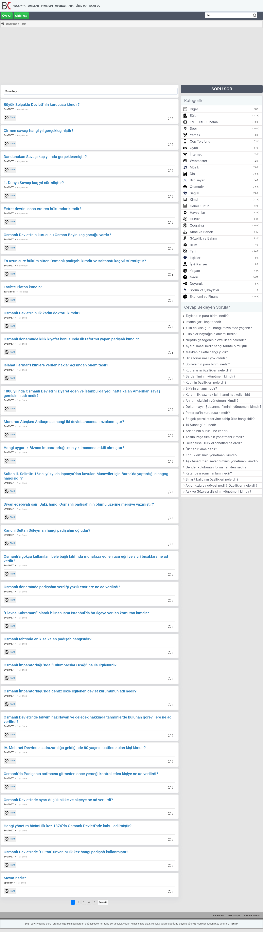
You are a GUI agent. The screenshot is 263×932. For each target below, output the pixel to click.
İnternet (195, 154)
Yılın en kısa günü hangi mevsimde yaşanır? (219, 328)
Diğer (194, 109)
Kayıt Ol (94, 5)
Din (192, 174)
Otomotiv (197, 187)
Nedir (194, 277)
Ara (71, 5)
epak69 (8, 882)
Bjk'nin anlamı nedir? (201, 388)
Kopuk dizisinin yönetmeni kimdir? (211, 455)
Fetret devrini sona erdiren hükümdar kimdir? (42, 208)
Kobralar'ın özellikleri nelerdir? (208, 370)
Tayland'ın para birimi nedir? (207, 316)
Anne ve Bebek (201, 232)
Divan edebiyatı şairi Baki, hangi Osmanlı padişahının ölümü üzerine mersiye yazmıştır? (79, 504)
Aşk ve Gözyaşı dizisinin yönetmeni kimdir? (218, 491)
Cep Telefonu (200, 141)
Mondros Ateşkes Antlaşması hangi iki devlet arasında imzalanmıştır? (64, 421)
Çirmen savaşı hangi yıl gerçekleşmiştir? (38, 130)
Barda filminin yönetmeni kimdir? (210, 376)
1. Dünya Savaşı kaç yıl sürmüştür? (34, 182)
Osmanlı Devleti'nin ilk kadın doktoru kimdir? (42, 313)
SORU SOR (221, 88)
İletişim (234, 923)
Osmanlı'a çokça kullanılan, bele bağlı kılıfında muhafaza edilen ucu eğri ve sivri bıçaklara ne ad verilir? (86, 558)
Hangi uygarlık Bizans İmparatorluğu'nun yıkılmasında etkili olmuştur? (64, 447)
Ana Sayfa (19, 5)
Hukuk (194, 219)
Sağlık (194, 193)
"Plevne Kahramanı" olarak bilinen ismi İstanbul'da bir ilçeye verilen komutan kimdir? (76, 613)
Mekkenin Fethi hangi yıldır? (207, 352)
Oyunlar (61, 5)
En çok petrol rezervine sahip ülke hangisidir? (220, 419)
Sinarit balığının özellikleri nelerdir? (212, 479)
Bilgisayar (197, 180)
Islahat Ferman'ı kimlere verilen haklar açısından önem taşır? (56, 365)
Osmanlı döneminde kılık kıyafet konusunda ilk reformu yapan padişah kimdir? (71, 339)
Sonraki (103, 902)
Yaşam (195, 271)
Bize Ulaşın (234, 915)
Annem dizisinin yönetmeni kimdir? (212, 401)
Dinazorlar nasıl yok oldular (206, 358)
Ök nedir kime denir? (201, 449)
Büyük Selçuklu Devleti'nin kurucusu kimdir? (42, 104)
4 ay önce (22, 109)
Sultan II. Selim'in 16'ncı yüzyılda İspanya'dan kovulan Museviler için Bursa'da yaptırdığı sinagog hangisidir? (86, 476)
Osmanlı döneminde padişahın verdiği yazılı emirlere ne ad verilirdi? (62, 587)
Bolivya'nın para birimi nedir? (208, 364)
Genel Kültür (199, 206)
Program (47, 5)
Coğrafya (197, 225)
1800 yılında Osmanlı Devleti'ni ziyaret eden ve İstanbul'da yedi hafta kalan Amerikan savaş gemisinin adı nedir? (82, 393)
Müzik (194, 167)
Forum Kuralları (252, 915)
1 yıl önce (23, 291)
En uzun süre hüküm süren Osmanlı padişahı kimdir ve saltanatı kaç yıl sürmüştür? (75, 261)
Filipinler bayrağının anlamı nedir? (211, 334)
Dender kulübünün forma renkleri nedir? (216, 467)
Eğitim (194, 116)
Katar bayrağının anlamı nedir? (209, 473)
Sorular (33, 5)
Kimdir (195, 200)
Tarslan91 (9, 291)
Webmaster (198, 161)
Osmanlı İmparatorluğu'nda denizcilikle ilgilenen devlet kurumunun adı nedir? (70, 691)
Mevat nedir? (15, 878)
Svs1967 (9, 109)
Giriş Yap (81, 5)
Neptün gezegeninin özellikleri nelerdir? (216, 340)
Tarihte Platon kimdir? (23, 287)
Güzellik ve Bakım (203, 238)
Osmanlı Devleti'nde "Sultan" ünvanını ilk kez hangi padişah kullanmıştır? (66, 852)
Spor (193, 128)
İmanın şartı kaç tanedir (203, 322)
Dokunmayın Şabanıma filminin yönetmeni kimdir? (223, 407)
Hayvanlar (197, 212)
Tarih (10, 118)
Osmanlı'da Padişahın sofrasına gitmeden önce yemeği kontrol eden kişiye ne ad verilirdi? (81, 773)
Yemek (195, 135)
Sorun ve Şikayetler (204, 290)
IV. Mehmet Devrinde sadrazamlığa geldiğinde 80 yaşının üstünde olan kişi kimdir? (75, 747)
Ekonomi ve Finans (204, 297)
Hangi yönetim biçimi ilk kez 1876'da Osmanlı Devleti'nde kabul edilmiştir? (68, 826)
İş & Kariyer (198, 264)
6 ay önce (22, 135)
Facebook (218, 915)
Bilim (193, 245)
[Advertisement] (121, 56)
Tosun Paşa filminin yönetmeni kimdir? (215, 437)
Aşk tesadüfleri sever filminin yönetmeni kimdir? (222, 461)
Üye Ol (6, 15)
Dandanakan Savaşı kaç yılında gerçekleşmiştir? (45, 156)
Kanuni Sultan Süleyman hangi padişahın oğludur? (47, 530)
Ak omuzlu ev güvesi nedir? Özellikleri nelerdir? (222, 485)
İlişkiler (195, 258)
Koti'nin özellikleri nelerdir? (206, 382)
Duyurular (197, 284)
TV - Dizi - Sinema (204, 122)
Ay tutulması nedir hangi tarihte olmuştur (216, 346)
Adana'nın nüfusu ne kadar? (207, 431)
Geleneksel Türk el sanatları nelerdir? (214, 443)
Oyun (194, 148)
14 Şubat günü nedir (201, 425)
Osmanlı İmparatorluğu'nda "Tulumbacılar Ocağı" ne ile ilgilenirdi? (60, 665)
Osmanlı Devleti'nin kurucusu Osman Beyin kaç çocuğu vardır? (57, 234)
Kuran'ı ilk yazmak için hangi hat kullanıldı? (218, 394)
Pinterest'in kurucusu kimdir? (208, 413)
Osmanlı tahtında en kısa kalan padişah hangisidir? (47, 639)
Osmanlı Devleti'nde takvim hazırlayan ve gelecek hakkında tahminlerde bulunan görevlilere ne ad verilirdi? (88, 719)
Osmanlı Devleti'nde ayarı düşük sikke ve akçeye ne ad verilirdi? (58, 799)
